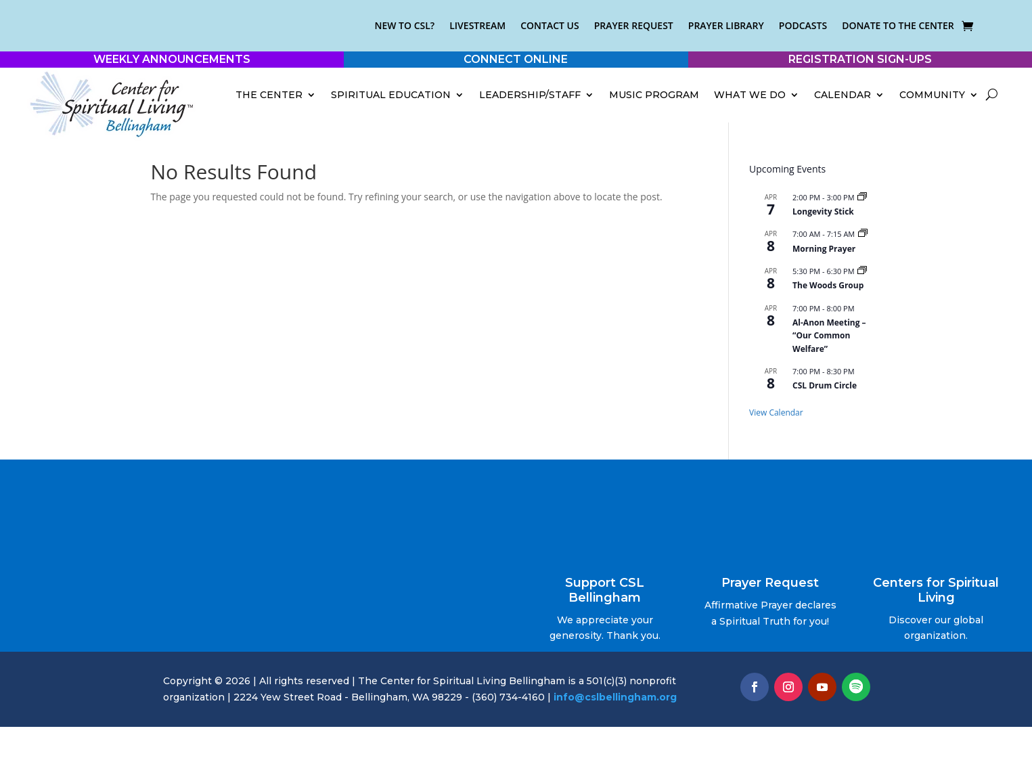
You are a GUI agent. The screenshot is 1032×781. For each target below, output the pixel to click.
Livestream (477, 25)
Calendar (842, 95)
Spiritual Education (391, 95)
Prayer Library (726, 25)
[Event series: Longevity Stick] (862, 197)
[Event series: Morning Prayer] (863, 234)
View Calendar (776, 412)
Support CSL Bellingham (604, 590)
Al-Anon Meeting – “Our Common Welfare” (829, 336)
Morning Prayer (823, 248)
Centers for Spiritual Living (936, 590)
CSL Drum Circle (824, 385)
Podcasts (803, 25)
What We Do (750, 95)
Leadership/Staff (530, 95)
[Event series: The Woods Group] (862, 271)
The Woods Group (827, 285)
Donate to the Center (898, 25)
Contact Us (549, 25)
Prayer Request (633, 25)
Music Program (654, 95)
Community (932, 95)
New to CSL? (404, 25)
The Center (268, 95)
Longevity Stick (823, 211)
